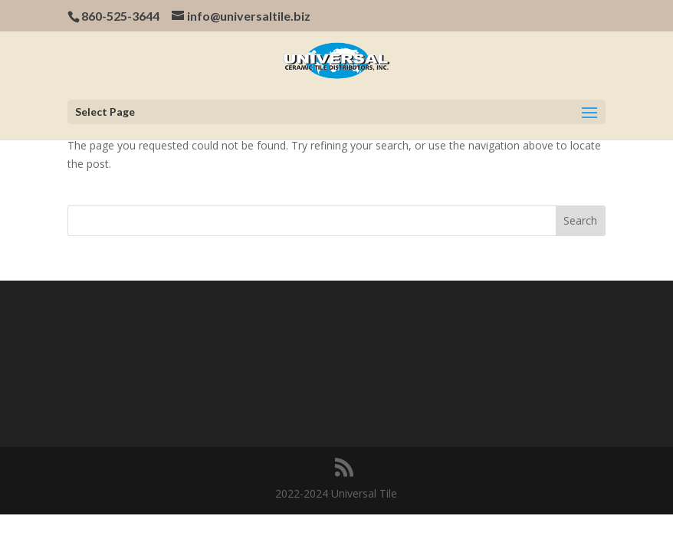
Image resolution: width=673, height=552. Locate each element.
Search (580, 220)
